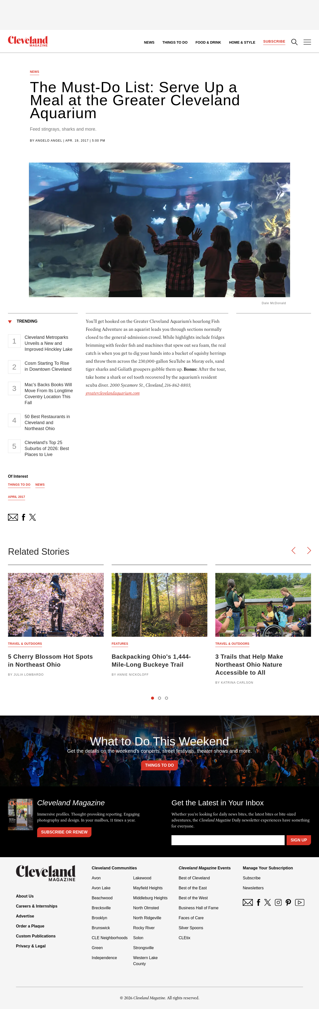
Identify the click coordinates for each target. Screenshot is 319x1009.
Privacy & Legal (31, 946)
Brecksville (101, 908)
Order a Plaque (30, 926)
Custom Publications (36, 936)
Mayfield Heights (147, 888)
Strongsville (143, 948)
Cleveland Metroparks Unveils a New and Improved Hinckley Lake (49, 343)
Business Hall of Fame (199, 908)
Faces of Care (191, 918)
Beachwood (102, 898)
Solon (138, 938)
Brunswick (101, 928)
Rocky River (144, 928)
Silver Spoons (191, 928)
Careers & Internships (36, 906)
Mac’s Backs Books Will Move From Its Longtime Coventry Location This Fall (49, 393)
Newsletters (253, 888)
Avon (96, 878)
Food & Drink (208, 42)
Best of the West (193, 898)
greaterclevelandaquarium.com (113, 393)
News (149, 42)
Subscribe (274, 41)
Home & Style (242, 42)
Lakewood (142, 878)
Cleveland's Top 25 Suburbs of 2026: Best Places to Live (47, 448)
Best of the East (193, 888)
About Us (25, 896)
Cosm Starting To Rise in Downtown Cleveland (48, 366)
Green (97, 948)
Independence (104, 958)
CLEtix (184, 938)
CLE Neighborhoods (110, 938)
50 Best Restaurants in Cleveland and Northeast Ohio (47, 422)
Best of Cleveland (194, 878)
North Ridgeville (147, 918)
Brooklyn (99, 918)
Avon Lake (101, 888)
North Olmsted (146, 908)
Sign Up (299, 840)
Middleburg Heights (150, 898)
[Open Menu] (307, 42)
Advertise (25, 916)
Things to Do (175, 42)
